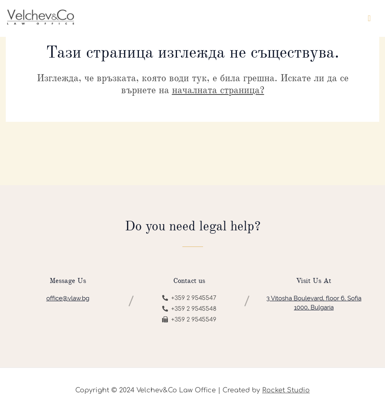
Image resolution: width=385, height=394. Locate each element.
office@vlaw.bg (67, 298)
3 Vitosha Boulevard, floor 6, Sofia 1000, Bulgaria (313, 303)
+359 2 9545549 (189, 320)
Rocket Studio (286, 390)
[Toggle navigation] (369, 18)
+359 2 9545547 (189, 298)
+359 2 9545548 (189, 309)
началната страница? (218, 90)
